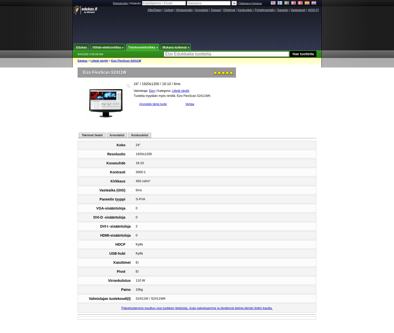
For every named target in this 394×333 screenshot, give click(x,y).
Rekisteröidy (120, 3)
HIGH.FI (313, 10)
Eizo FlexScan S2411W (126, 60)
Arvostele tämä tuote (153, 104)
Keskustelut (139, 135)
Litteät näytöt (99, 60)
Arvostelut (201, 10)
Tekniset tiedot (92, 135)
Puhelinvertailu (265, 10)
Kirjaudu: (158, 3)
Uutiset (168, 10)
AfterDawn (154, 10)
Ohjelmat (229, 10)
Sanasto (282, 10)
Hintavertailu (184, 10)
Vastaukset (298, 10)
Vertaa (189, 104)
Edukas (82, 60)
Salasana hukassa (250, 3)
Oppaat (216, 10)
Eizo (152, 91)
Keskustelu (245, 10)
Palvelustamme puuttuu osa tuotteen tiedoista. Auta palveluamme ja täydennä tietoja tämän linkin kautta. (197, 308)
